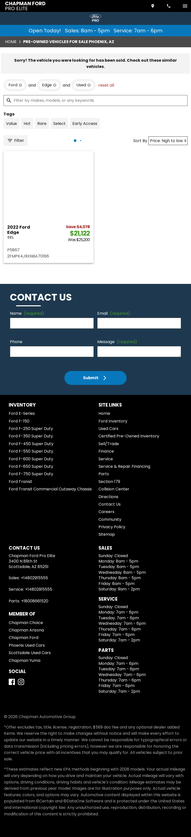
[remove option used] (83, 85)
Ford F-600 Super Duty (31, 459)
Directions (108, 497)
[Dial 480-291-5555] (169, 6)
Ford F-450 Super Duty (31, 444)
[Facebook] (12, 682)
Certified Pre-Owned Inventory (128, 436)
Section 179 (109, 481)
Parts (103, 474)
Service (105, 459)
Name (27, 313)
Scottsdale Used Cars (30, 653)
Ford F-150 (19, 421)
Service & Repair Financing (124, 466)
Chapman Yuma (24, 660)
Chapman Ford (23, 637)
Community (109, 519)
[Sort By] (168, 140)
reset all (106, 85)
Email (113, 313)
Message (117, 342)
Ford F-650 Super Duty (31, 466)
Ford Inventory (112, 421)
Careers (106, 512)
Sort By (140, 141)
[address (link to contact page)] (153, 6)
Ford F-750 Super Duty (31, 474)
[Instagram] (21, 682)
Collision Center (113, 489)
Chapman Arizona (26, 630)
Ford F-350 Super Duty (31, 436)
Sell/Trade (108, 444)
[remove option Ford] (15, 85)
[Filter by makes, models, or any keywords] (95, 100)
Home (11, 42)
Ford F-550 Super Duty (31, 451)
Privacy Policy (111, 527)
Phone (16, 342)
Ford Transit (20, 481)
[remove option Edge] (49, 85)
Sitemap (106, 534)
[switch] (185, 6)
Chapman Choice (26, 623)
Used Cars (108, 428)
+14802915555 (34, 578)
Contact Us (109, 504)
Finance (106, 451)
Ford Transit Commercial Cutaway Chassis (50, 489)
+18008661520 (34, 601)
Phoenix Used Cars (27, 645)
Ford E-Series (22, 413)
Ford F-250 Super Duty (31, 428)
